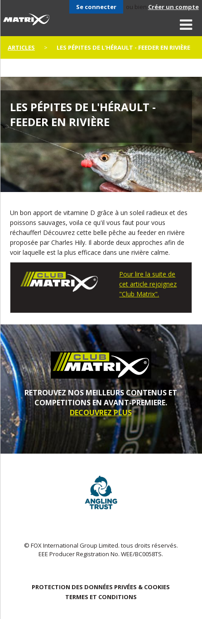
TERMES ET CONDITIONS (101, 597)
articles (21, 47)
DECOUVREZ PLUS (101, 412)
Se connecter (96, 7)
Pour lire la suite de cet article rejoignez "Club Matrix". (148, 284)
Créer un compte (173, 7)
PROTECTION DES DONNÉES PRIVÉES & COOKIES (101, 587)
